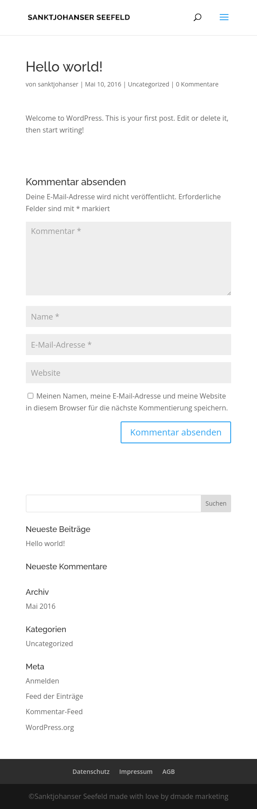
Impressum (136, 771)
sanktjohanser (58, 84)
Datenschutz (91, 771)
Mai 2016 (41, 606)
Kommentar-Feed (54, 711)
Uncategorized (148, 84)
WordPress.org (50, 727)
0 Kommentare (197, 84)
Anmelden (42, 681)
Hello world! (45, 543)
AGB (168, 771)
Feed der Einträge (54, 696)
